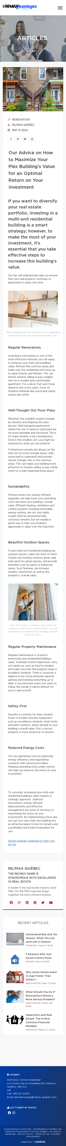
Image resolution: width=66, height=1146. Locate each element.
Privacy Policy (25, 1134)
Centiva (39, 1142)
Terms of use (42, 1134)
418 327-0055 (21, 1094)
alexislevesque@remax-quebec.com (35, 1097)
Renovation (19, 120)
